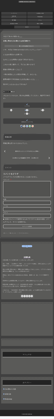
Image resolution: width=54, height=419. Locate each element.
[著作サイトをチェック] (21, 126)
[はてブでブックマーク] (27, 110)
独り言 (13, 91)
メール (5, 209)
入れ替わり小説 (10, 392)
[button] (43, 110)
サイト (5, 215)
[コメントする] (27, 113)
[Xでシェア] (11, 110)
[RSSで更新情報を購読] (33, 126)
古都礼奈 (27, 260)
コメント (7, 180)
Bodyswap (8, 402)
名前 (4, 202)
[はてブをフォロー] (27, 126)
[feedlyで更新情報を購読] (30, 126)
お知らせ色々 (7, 91)
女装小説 (8, 397)
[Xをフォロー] (24, 126)
